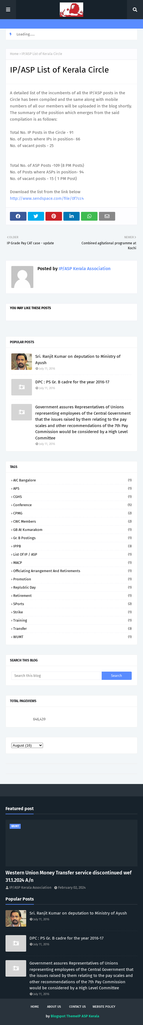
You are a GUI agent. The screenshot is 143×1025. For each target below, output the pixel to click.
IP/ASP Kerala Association (84, 268)
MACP (72, 563)
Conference (72, 505)
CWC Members (72, 521)
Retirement (72, 596)
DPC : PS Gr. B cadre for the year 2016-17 (72, 381)
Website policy (104, 1007)
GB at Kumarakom (72, 530)
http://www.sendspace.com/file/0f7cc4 (47, 198)
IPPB (72, 546)
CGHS (72, 497)
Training (72, 620)
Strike (72, 612)
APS (72, 488)
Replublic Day (72, 587)
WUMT (72, 637)
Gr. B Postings (72, 538)
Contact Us (77, 1007)
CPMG (72, 513)
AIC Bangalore (72, 480)
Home (14, 54)
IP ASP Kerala (88, 1016)
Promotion (72, 579)
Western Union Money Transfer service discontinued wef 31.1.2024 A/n (68, 876)
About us (54, 1007)
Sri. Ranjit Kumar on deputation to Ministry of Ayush (77, 359)
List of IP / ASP (72, 554)
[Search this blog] (56, 676)
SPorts (72, 604)
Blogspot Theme (64, 1016)
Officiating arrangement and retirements (72, 571)
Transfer (72, 629)
